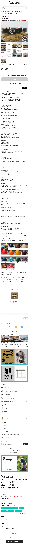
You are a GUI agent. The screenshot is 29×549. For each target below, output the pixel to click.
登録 (25, 444)
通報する (25, 318)
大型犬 (5, 411)
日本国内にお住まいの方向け (15, 83)
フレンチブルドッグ (8, 418)
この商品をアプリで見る (14, 314)
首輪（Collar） (7, 387)
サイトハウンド (7, 415)
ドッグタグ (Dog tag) (9, 398)
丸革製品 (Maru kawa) (9, 401)
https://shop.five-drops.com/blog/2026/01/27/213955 (13, 216)
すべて (4, 326)
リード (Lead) (7, 394)
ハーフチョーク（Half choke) (10, 391)
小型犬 (5, 404)
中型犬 (5, 408)
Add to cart (14, 79)
